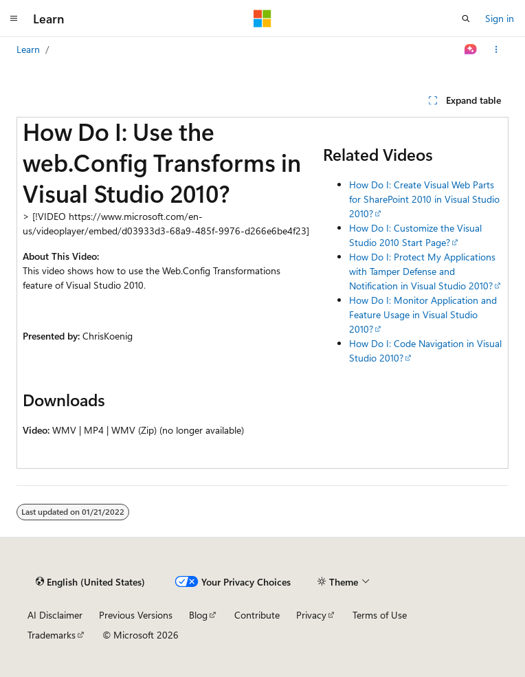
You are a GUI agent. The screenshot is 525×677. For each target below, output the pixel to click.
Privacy (311, 614)
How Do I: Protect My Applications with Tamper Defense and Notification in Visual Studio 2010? (422, 271)
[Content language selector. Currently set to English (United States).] (90, 581)
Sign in (499, 18)
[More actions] (496, 49)
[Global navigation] (13, 18)
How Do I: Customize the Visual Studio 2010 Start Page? (415, 235)
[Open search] (466, 18)
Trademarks (51, 634)
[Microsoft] (262, 18)
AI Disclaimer (54, 614)
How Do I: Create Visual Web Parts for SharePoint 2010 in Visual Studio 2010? (424, 199)
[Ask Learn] (471, 49)
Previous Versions (135, 614)
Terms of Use (380, 614)
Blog (198, 614)
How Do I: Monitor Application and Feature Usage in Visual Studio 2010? (423, 314)
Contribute (257, 614)
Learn (28, 49)
